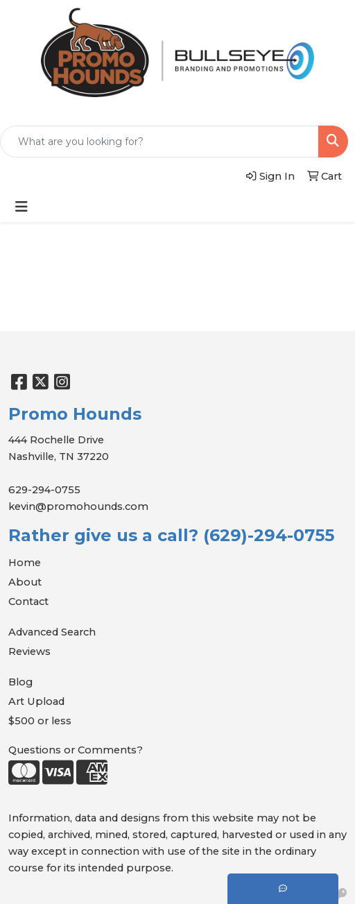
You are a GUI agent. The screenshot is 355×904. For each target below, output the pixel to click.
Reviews (29, 651)
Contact (28, 601)
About (25, 582)
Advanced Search (52, 632)
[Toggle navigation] (21, 206)
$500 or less (39, 721)
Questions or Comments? (75, 750)
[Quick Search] (159, 141)
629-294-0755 (44, 490)
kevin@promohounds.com (78, 506)
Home (24, 562)
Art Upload (36, 701)
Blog (20, 682)
